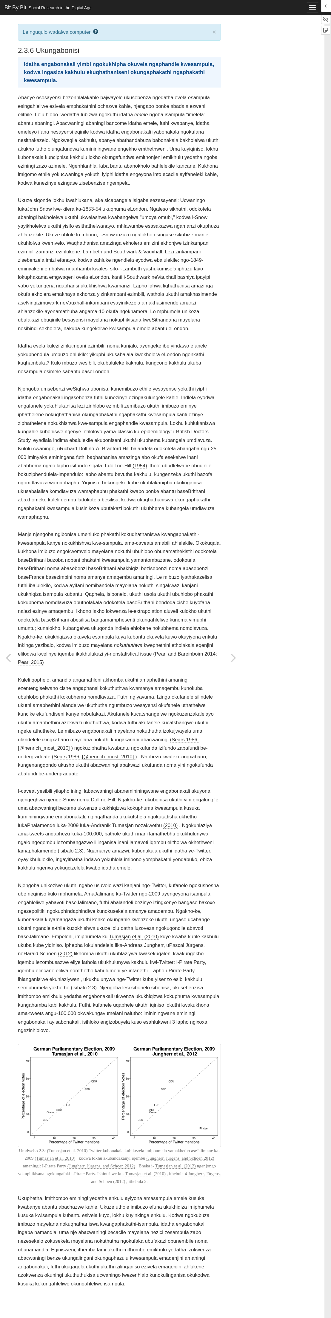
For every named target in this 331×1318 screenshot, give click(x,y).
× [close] (214, 32)
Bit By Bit (48, 7)
